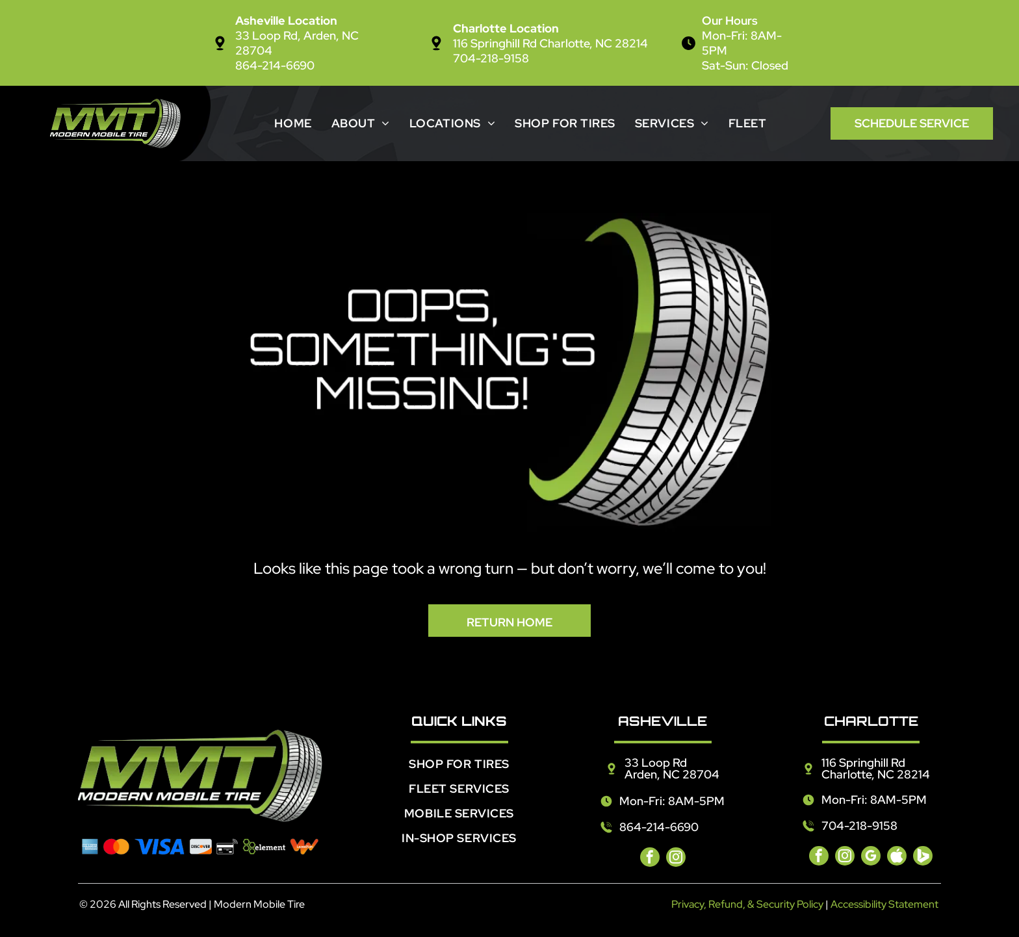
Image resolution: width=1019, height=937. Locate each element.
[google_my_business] (871, 857)
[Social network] (897, 857)
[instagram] (676, 858)
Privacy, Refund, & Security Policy (747, 904)
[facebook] (650, 858)
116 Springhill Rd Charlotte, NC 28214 (550, 43)
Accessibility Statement (884, 904)
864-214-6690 (275, 65)
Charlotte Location (506, 28)
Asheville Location (286, 20)
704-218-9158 (491, 58)
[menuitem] (292, 123)
